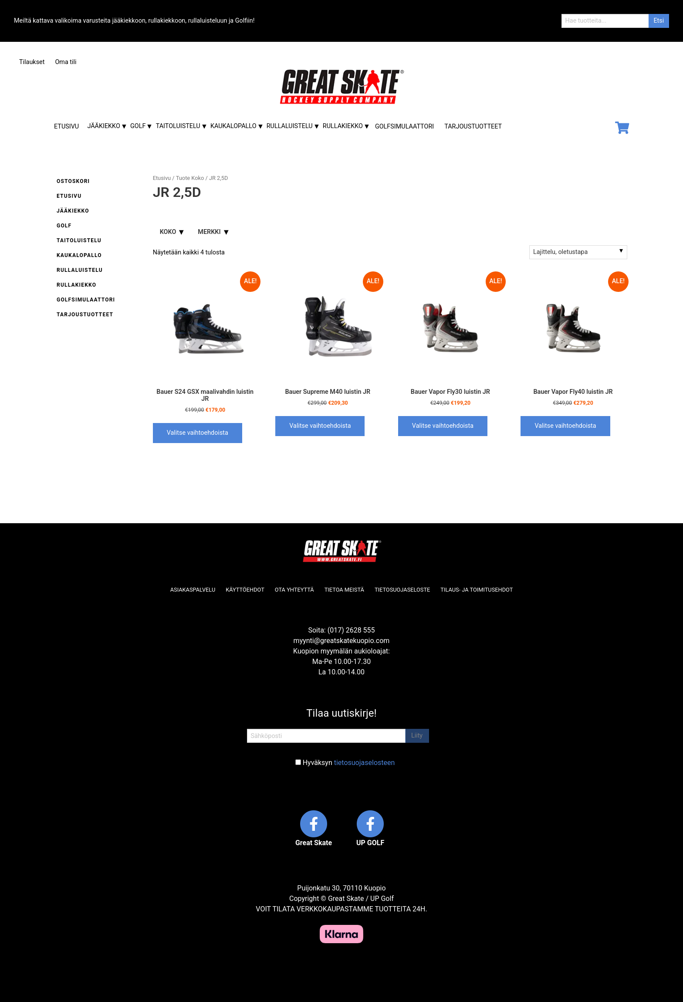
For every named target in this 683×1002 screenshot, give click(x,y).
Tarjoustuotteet (473, 126)
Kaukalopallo (233, 126)
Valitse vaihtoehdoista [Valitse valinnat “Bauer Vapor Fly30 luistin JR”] (442, 426)
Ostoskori (73, 181)
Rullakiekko (343, 126)
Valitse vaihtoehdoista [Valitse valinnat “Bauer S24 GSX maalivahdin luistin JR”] (197, 433)
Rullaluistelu (290, 126)
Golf (137, 126)
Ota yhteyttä (294, 589)
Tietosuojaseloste (402, 589)
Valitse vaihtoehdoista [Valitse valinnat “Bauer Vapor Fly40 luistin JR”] (565, 426)
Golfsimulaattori (404, 126)
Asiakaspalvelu (193, 589)
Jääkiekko (103, 126)
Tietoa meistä (344, 589)
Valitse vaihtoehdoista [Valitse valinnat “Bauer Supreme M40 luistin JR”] (320, 426)
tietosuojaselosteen (364, 762)
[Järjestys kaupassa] (578, 252)
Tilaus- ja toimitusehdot (476, 589)
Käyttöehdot (245, 589)
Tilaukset (31, 62)
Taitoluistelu (178, 126)
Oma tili (65, 62)
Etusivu (66, 126)
